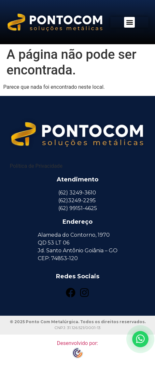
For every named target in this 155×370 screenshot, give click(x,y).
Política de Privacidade (36, 166)
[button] (129, 22)
